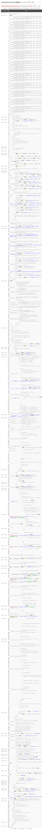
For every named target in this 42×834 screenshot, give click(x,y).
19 (8, 45)
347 (8, 564)
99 (8, 180)
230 (8, 383)
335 (8, 544)
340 (8, 553)
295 (8, 484)
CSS (31, 827)
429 (8, 689)
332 (8, 540)
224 (8, 375)
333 (8, 542)
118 (8, 211)
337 (8, 549)
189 (8, 325)
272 (8, 452)
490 (8, 778)
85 (8, 156)
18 (8, 43)
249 (8, 411)
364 (8, 593)
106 (8, 192)
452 (8, 721)
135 (8, 238)
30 (8, 67)
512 (8, 809)
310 (8, 505)
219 (8, 367)
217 (8, 365)
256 (8, 425)
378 (8, 617)
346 (8, 563)
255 (8, 424)
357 (8, 583)
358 (8, 584)
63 (8, 126)
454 (8, 725)
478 (8, 761)
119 (8, 212)
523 (8, 823)
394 (8, 640)
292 (8, 480)
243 (8, 403)
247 (8, 408)
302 (8, 494)
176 (8, 305)
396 (8, 642)
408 (8, 660)
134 (8, 236)
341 (8, 555)
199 (8, 338)
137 (8, 242)
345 (8, 561)
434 (8, 696)
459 (8, 732)
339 (8, 551)
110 (8, 199)
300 (8, 491)
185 (8, 320)
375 (8, 610)
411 (8, 664)
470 (8, 750)
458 (8, 731)
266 (8, 441)
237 (8, 394)
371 (8, 603)
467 (8, 745)
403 (8, 652)
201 (8, 341)
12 (8, 31)
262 (8, 435)
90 (8, 166)
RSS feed (37, 8)
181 (8, 314)
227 (2, 12)
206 (8, 348)
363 (8, 592)
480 (8, 764)
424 (8, 682)
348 (8, 567)
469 (8, 749)
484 (8, 769)
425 (8, 683)
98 (8, 179)
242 (8, 402)
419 (8, 675)
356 (8, 582)
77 (8, 145)
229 (8, 382)
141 (8, 248)
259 (8, 431)
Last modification (26, 8)
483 (8, 768)
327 (8, 531)
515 (8, 813)
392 (8, 636)
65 (8, 128)
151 (8, 264)
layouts (14, 6)
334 (8, 543)
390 (8, 634)
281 (8, 464)
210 (2, 15)
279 (8, 461)
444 (8, 710)
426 (8, 684)
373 (8, 608)
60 (8, 122)
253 (8, 421)
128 (8, 226)
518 (8, 817)
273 (8, 453)
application (9, 6)
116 (8, 208)
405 (8, 656)
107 (8, 193)
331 (8, 539)
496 (8, 786)
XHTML (28, 827)
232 (8, 386)
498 (8, 789)
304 (8, 496)
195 (8, 333)
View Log (32, 8)
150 (8, 262)
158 (8, 276)
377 (8, 614)
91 (8, 167)
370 (8, 602)
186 (8, 321)
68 (8, 133)
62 (8, 124)
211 (8, 357)
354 (8, 575)
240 (8, 399)
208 (8, 351)
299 (8, 490)
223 (8, 373)
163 (8, 283)
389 (8, 632)
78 (8, 146)
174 (8, 300)
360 (8, 588)
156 (8, 272)
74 (8, 141)
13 (8, 33)
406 (8, 657)
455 (8, 726)
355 (8, 580)
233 (8, 388)
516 (8, 814)
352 (8, 572)
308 (8, 502)
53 (8, 113)
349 (8, 568)
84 (8, 154)
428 (8, 687)
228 (8, 381)
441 (8, 706)
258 (8, 430)
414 (8, 669)
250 (8, 413)
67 (8, 132)
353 (8, 574)
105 (8, 190)
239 (8, 398)
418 (8, 674)
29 (8, 65)
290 (8, 477)
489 (8, 777)
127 (8, 225)
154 (8, 268)
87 (8, 160)
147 (8, 258)
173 (8, 299)
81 (8, 150)
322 (8, 524)
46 (8, 98)
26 (8, 59)
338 (8, 550)
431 (8, 692)
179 (8, 310)
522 (8, 822)
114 (8, 205)
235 (2, 119)
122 (8, 216)
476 (8, 758)
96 (8, 174)
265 (8, 440)
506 (8, 801)
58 (8, 119)
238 (8, 396)
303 (8, 495)
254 (8, 423)
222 (8, 371)
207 (8, 350)
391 (8, 635)
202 (8, 342)
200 (8, 340)
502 (8, 794)
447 (8, 714)
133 (8, 234)
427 (8, 686)
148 (8, 259)
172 (8, 298)
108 (8, 195)
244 (8, 404)
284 (8, 468)
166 (8, 288)
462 (8, 738)
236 (8, 392)
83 (8, 153)
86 (8, 158)
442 (8, 707)
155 (8, 269)
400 (8, 648)
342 (8, 556)
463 (8, 740)
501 (8, 793)
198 (8, 337)
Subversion (22, 827)
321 (8, 521)
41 (8, 89)
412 (8, 665)
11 (8, 30)
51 (8, 108)
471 (8, 751)
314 (8, 510)
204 (8, 346)
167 (8, 289)
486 (8, 772)
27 (8, 61)
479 (8, 763)
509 (8, 805)
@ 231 (30, 6)
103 (8, 186)
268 (8, 444)
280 (8, 463)
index (17, 6)
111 (8, 200)
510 (8, 806)
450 (8, 718)
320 (8, 520)
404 (8, 654)
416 (8, 671)
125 (8, 220)
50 (8, 106)
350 (8, 569)
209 (8, 353)
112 (8, 201)
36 (8, 79)
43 (8, 93)
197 (8, 336)
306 (8, 499)
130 (8, 229)
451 (8, 719)
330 (8, 538)
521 (8, 821)
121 (8, 215)
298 (8, 488)
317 (8, 514)
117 (8, 210)
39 (8, 85)
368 (8, 599)
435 (8, 697)
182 (8, 315)
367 (8, 598)
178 (8, 308)
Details (9, 8)
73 (8, 140)
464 (8, 741)
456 (8, 727)
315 (8, 512)
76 (8, 144)
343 (8, 558)
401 (8, 650)
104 (8, 188)
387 (8, 629)
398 (8, 646)
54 (8, 114)
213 (8, 359)
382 (8, 622)
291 (8, 478)
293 (8, 481)
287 (8, 472)
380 (8, 620)
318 (8, 517)
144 (8, 254)
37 (8, 81)
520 (8, 819)
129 (8, 228)
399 (8, 647)
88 (8, 162)
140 (8, 247)
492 (8, 781)
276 (8, 457)
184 (8, 319)
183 (8, 316)
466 (8, 744)
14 (8, 35)
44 (8, 95)
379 (8, 618)
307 (8, 501)
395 (8, 641)
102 (8, 185)
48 (8, 103)
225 (8, 376)
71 (8, 137)
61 (8, 123)
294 (8, 482)
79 (8, 148)
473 (8, 754)
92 (8, 168)
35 (8, 77)
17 (8, 41)
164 (8, 285)
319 (8, 519)
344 (8, 560)
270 (8, 448)
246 (8, 407)
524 (8, 825)
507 (8, 802)
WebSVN (15, 827)
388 (8, 631)
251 (8, 416)
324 (8, 527)
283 (8, 467)
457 (8, 729)
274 (8, 454)
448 (8, 715)
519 (8, 818)
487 (8, 774)
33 (8, 73)
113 (8, 203)
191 (8, 328)
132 (8, 233)
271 (8, 450)
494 (8, 783)
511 (8, 807)
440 (8, 705)
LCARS (23, 2)
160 (8, 279)
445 (8, 711)
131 (8, 231)
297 (8, 487)
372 (8, 604)
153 (8, 267)
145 (8, 255)
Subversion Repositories (10, 2)
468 (8, 747)
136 (8, 239)
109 (8, 197)
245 (8, 406)
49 (8, 105)
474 (8, 755)
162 (8, 282)
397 (8, 644)
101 (8, 183)
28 (8, 63)
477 (8, 759)
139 (8, 246)
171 (8, 296)
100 (8, 181)
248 (8, 410)
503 (8, 795)
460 (8, 734)
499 (8, 790)
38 (8, 83)
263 (8, 436)
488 (8, 775)
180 (8, 312)
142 (8, 250)
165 (8, 287)
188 (8, 324)
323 (8, 525)
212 (8, 358)
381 (8, 621)
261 (8, 434)
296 (8, 485)
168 (8, 292)
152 (8, 265)
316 (8, 513)
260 (8, 432)
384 (8, 625)
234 (8, 390)
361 (8, 589)
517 (8, 815)
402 (8, 651)
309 (8, 504)
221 (8, 370)
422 (8, 679)
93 (8, 170)
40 (8, 87)
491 (8, 779)
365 (8, 595)
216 (8, 363)
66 (8, 131)
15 (8, 37)
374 (8, 609)
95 (8, 173)
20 (8, 47)
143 (8, 252)
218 (8, 366)
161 (8, 281)
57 (8, 118)
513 (8, 810)
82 (8, 152)
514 (8, 811)
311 (8, 506)
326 (8, 530)
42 (8, 91)
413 (8, 666)
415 (8, 670)
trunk (5, 6)
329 (8, 536)
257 (8, 428)
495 (8, 785)
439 (8, 702)
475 (8, 757)
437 (8, 700)
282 (8, 466)
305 (8, 498)
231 (2, 150)
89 (8, 163)
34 (8, 75)
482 (8, 767)
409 (8, 661)
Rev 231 (5, 8)
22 (8, 51)
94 (8, 172)
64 (8, 127)
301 (8, 492)
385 (8, 626)
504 (8, 797)
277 (8, 458)
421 (8, 678)
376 (8, 612)
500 (8, 791)
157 (8, 274)
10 (8, 27)
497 (8, 787)
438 (8, 701)
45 (8, 97)
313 (8, 509)
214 (8, 361)
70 (8, 136)
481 (8, 765)
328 (8, 533)
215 (8, 362)
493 (8, 782)
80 (8, 149)
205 (8, 347)
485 (8, 771)
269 (8, 446)
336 (8, 547)
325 (8, 528)
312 (8, 508)
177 (8, 307)
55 (8, 115)
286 (8, 471)
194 (8, 332)
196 (8, 334)
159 (8, 278)
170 (8, 294)
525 (8, 826)
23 (8, 53)
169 (8, 293)
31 (8, 69)
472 (8, 753)
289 (8, 476)
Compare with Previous (17, 8)
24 (8, 55)
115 (8, 207)
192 (8, 329)
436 (8, 698)
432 (8, 693)
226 (8, 377)
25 (8, 57)
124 (8, 219)
